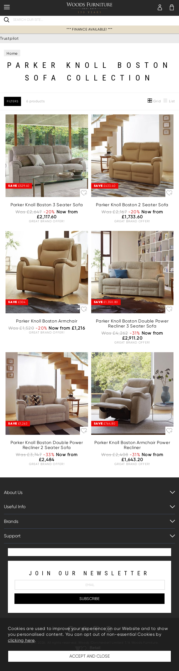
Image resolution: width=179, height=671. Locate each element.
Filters (12, 101)
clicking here (21, 640)
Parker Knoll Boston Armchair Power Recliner (132, 445)
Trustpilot (9, 38)
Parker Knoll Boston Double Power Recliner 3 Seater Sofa (132, 324)
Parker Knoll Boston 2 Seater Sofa (132, 204)
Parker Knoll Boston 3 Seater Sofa (47, 204)
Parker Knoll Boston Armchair (46, 321)
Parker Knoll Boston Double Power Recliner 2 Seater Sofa (47, 445)
